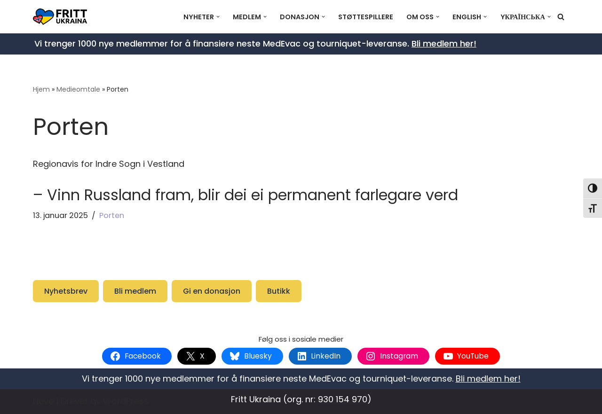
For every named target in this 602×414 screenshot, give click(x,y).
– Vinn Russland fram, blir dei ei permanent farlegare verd (245, 194)
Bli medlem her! (444, 43)
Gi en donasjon (211, 291)
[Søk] (560, 16)
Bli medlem (135, 291)
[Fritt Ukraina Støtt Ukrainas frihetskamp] (62, 16)
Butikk (278, 291)
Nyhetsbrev (65, 291)
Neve (43, 401)
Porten (111, 215)
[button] (218, 16)
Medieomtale (78, 89)
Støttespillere (365, 17)
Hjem (41, 89)
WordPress (126, 401)
